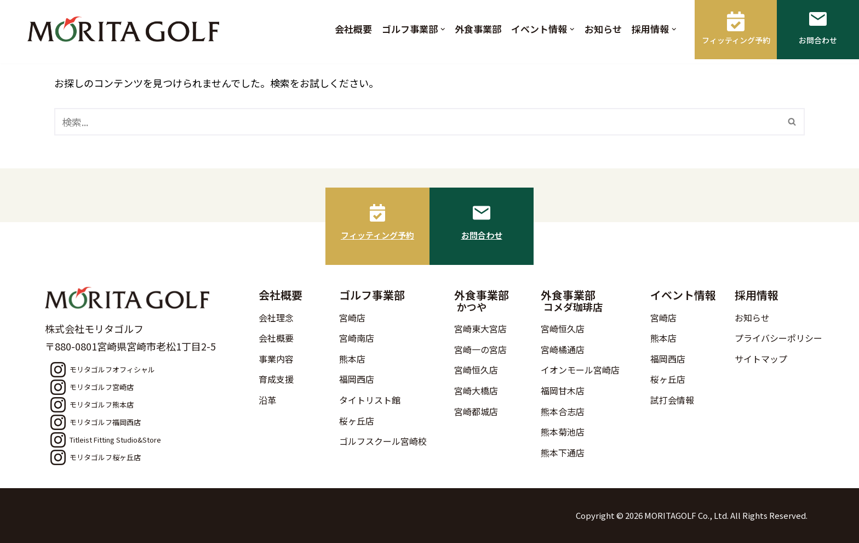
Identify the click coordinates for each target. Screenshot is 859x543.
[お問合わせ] (481, 213)
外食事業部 (478, 28)
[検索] (417, 121)
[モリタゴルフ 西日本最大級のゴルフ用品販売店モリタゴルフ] (126, 29)
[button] (442, 29)
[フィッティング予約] (377, 213)
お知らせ (603, 28)
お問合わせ (481, 235)
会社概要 (353, 28)
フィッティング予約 (377, 235)
